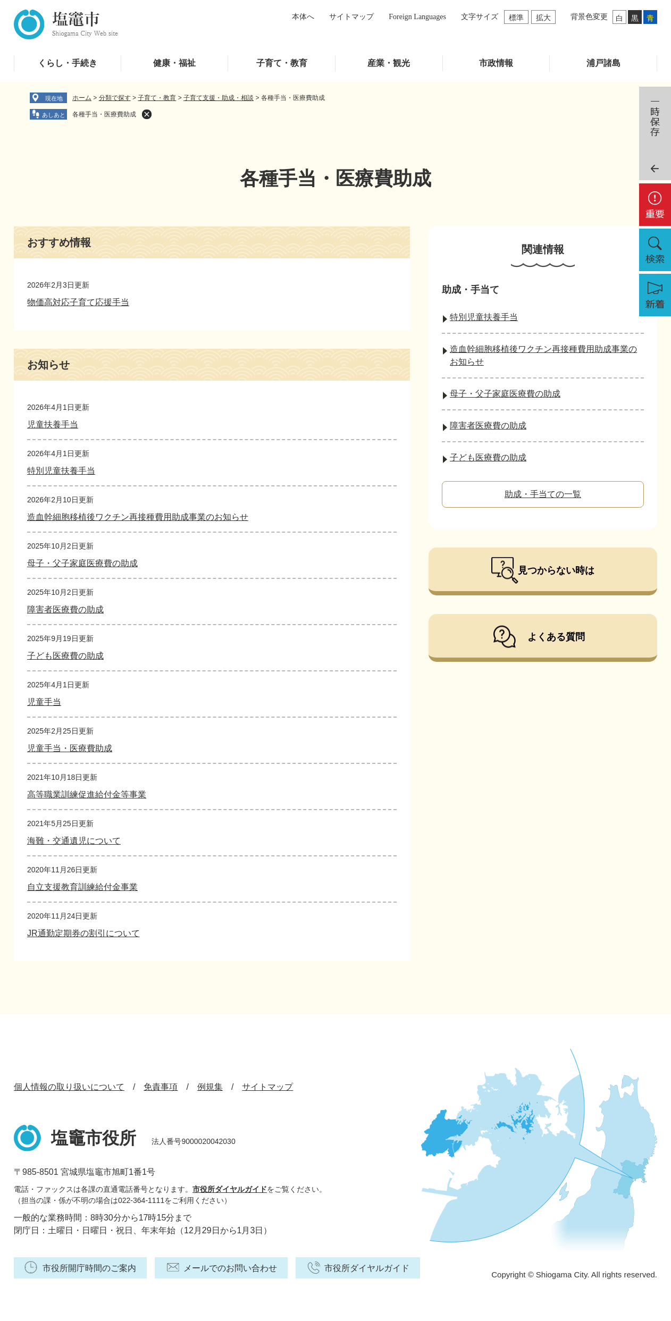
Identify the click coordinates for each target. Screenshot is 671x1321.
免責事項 (161, 1086)
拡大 (543, 17)
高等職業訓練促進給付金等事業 (86, 794)
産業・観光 (388, 63)
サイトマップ (351, 17)
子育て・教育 (281, 63)
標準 (516, 17)
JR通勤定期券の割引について (83, 933)
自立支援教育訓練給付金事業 (82, 886)
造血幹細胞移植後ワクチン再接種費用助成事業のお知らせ (137, 516)
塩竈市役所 (93, 1138)
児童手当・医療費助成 (69, 748)
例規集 (210, 1086)
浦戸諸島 (603, 63)
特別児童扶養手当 (61, 470)
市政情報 (496, 63)
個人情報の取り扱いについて (69, 1086)
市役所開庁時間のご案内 (89, 1268)
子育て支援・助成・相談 (218, 98)
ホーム (81, 98)
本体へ (303, 17)
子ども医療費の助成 (65, 655)
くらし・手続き (67, 63)
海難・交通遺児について (74, 840)
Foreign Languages (417, 17)
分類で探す (115, 98)
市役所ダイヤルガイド (229, 1189)
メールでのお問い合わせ (230, 1268)
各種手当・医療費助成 (104, 114)
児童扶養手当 (52, 424)
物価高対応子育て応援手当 (78, 302)
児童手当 (44, 701)
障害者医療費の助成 (65, 609)
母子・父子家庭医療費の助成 (82, 563)
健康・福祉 (174, 63)
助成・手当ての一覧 (543, 494)
